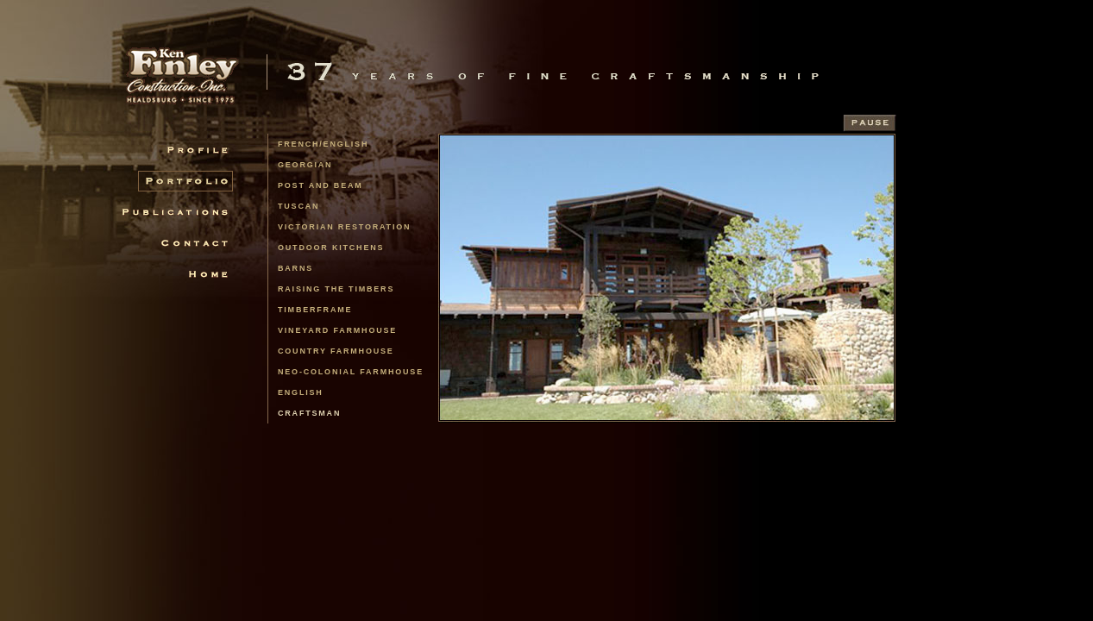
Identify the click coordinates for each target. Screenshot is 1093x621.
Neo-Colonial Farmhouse (351, 371)
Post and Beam (320, 185)
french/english (323, 144)
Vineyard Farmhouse (337, 330)
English (301, 392)
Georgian (305, 164)
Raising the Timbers (336, 289)
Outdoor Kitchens (331, 247)
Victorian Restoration (344, 227)
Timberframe (315, 309)
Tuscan (298, 206)
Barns (295, 268)
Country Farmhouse (336, 351)
